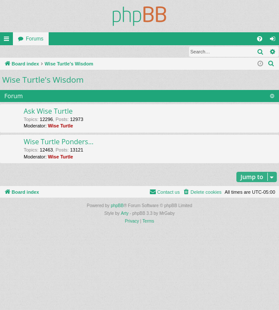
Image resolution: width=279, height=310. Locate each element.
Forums (34, 39)
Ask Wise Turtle (48, 111)
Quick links (8, 40)
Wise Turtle (60, 126)
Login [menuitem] (274, 40)
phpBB (117, 206)
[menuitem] (259, 38)
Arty (125, 213)
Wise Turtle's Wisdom (43, 80)
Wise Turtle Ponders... (58, 142)
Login (14, 52)
